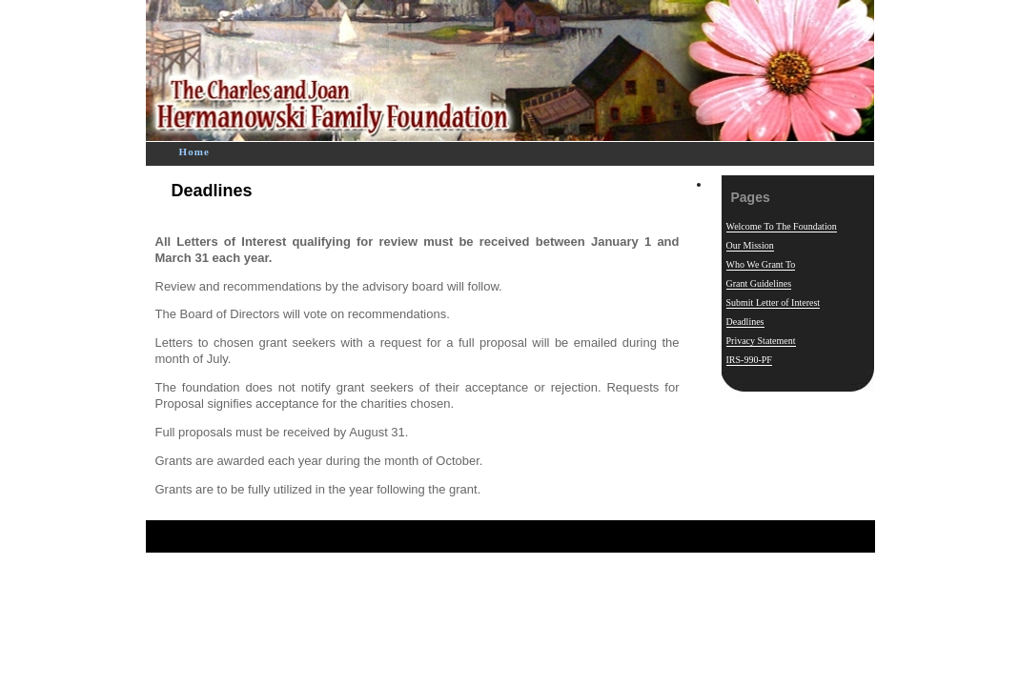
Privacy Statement (761, 340)
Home (195, 151)
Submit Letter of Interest (773, 302)
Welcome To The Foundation (781, 226)
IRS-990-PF (749, 359)
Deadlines (212, 190)
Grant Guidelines (759, 283)
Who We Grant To (761, 264)
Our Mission (750, 245)
